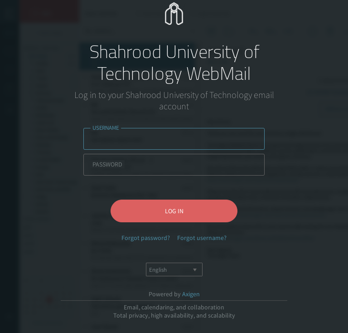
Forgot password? (145, 238)
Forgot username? (202, 238)
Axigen (191, 294)
